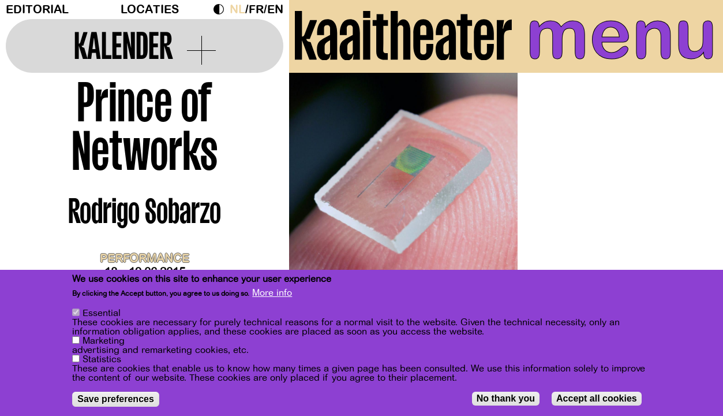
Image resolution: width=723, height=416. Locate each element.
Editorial (37, 9)
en (275, 9)
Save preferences (115, 399)
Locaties (150, 9)
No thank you (506, 398)
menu (621, 34)
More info (272, 293)
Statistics (102, 359)
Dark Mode (221, 9)
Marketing (104, 341)
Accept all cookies (596, 398)
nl (237, 9)
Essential (102, 313)
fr (256, 9)
